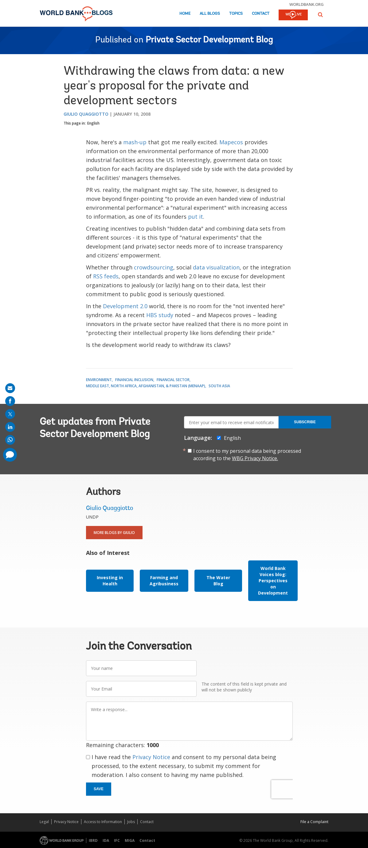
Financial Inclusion (134, 379)
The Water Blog (218, 581)
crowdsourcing (153, 267)
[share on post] (10, 414)
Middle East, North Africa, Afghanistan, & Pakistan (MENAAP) (145, 385)
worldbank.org (306, 4)
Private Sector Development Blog (209, 40)
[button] (320, 14)
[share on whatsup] (10, 440)
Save (99, 789)
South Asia (219, 385)
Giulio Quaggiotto (86, 114)
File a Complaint (314, 821)
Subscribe (305, 422)
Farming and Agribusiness (164, 581)
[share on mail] (10, 388)
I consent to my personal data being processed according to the (247, 455)
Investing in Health (110, 581)
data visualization (216, 267)
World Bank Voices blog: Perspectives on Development (273, 580)
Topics (236, 14)
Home (184, 14)
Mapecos (231, 142)
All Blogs (210, 14)
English (93, 123)
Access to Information (103, 821)
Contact (260, 14)
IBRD (93, 840)
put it (195, 216)
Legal (44, 821)
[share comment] (10, 455)
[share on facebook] (10, 401)
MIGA (130, 840)
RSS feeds (106, 276)
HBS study (159, 315)
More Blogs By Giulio (114, 532)
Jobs (131, 821)
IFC (117, 840)
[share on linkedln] (10, 427)
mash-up (135, 142)
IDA (106, 840)
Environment (99, 379)
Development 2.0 (125, 306)
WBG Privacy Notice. (255, 458)
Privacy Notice (151, 757)
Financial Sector (173, 379)
